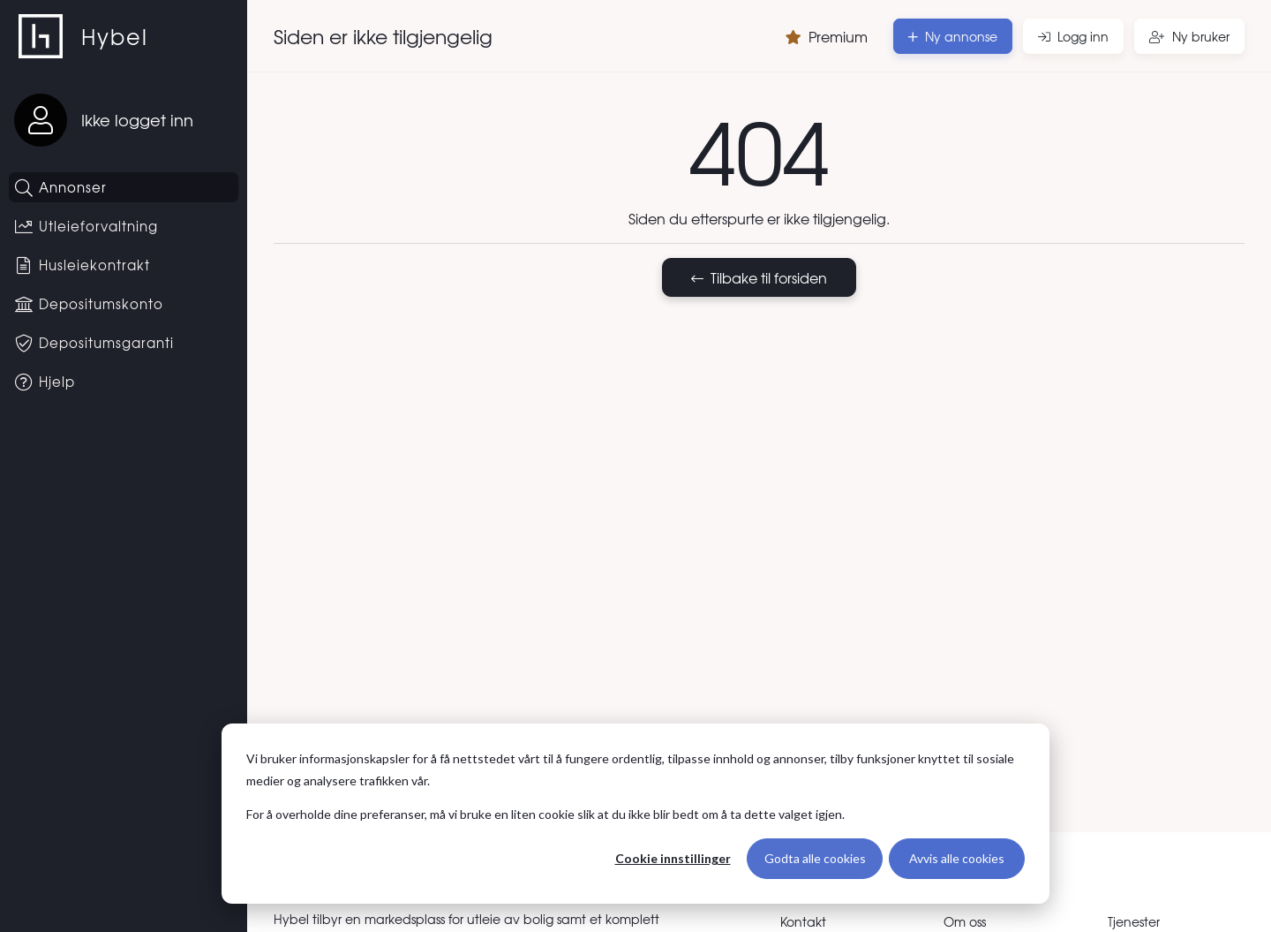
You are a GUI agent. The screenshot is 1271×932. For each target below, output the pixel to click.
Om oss (965, 921)
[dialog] (635, 814)
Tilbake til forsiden (759, 277)
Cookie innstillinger (673, 858)
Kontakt (803, 921)
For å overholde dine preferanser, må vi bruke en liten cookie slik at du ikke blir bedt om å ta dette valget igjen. (545, 814)
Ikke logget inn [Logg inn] (137, 120)
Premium (827, 36)
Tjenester (1134, 921)
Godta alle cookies (815, 858)
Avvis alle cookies (956, 858)
